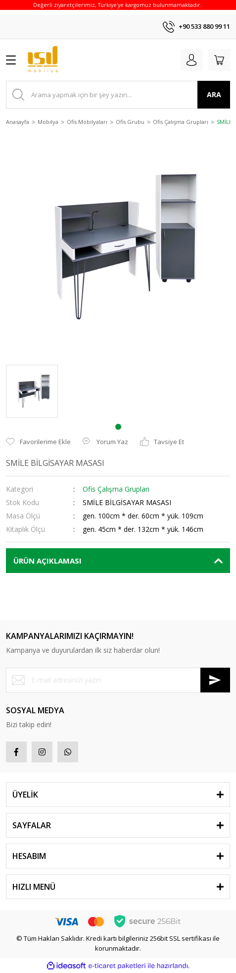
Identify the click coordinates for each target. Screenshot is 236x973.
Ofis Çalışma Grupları (116, 489)
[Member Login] (191, 60)
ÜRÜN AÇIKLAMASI (47, 561)
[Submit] (215, 680)
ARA (214, 94)
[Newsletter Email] (118, 680)
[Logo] (43, 60)
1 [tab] (118, 427)
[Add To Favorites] (38, 442)
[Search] (118, 95)
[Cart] (219, 60)
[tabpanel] (32, 391)
